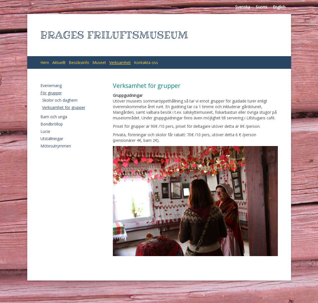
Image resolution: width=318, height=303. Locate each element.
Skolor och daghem (59, 100)
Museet (99, 62)
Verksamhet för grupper (63, 107)
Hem (44, 62)
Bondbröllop (51, 124)
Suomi (261, 7)
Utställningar (51, 138)
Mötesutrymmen (55, 146)
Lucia (45, 131)
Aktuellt (59, 62)
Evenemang (51, 85)
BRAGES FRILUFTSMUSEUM (114, 35)
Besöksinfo (79, 62)
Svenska (242, 7)
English (279, 7)
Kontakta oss (146, 62)
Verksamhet (120, 62)
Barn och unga (53, 116)
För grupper (51, 92)
